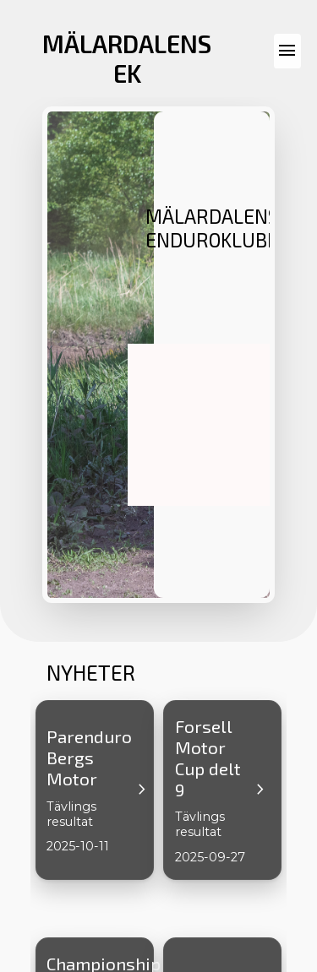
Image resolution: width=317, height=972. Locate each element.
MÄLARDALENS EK (126, 58)
